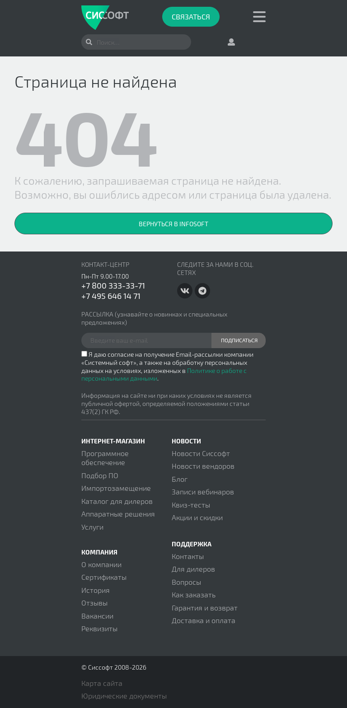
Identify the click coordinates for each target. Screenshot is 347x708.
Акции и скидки (197, 517)
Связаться (191, 16)
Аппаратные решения (118, 513)
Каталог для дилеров (117, 501)
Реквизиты (99, 628)
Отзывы (94, 602)
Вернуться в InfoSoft (173, 224)
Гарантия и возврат (205, 607)
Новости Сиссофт (201, 453)
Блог (180, 479)
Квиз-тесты (191, 504)
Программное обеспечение (105, 457)
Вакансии (97, 615)
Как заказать (194, 594)
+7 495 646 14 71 (111, 296)
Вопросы (186, 582)
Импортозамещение (116, 488)
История (95, 590)
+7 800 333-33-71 (113, 285)
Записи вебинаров (203, 491)
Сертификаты (104, 577)
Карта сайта (101, 683)
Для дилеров (193, 568)
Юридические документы (124, 695)
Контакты (188, 556)
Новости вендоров (203, 465)
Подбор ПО (99, 475)
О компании (101, 564)
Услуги (92, 526)
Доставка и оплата (203, 620)
